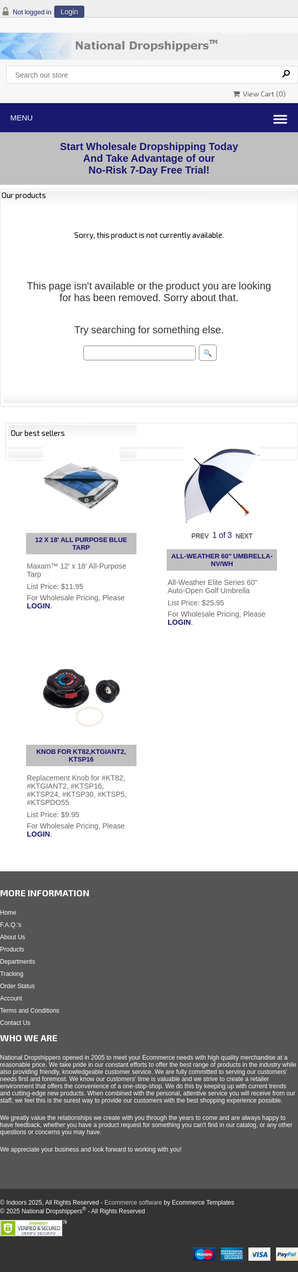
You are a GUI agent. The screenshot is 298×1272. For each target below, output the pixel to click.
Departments (17, 961)
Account (11, 998)
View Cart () (259, 93)
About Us (12, 937)
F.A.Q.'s (10, 924)
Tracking (12, 973)
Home (8, 912)
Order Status (17, 986)
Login (69, 11)
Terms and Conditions (29, 1010)
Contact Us (15, 1022)
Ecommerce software (133, 1202)
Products (12, 949)
